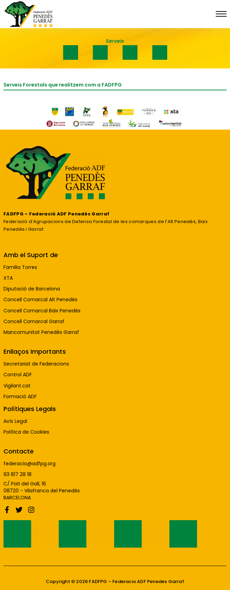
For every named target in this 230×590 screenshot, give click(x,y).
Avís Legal (15, 421)
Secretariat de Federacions (36, 364)
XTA (8, 278)
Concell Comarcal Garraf (34, 321)
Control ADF (17, 375)
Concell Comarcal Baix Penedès (41, 311)
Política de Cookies (26, 432)
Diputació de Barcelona (31, 289)
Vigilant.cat (17, 386)
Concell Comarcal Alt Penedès (40, 300)
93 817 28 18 (17, 474)
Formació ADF (20, 397)
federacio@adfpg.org (29, 464)
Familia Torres (20, 267)
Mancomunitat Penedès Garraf (41, 332)
